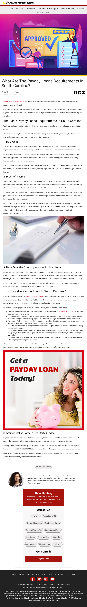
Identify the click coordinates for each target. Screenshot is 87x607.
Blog (37, 574)
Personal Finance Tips (34, 530)
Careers (47, 12)
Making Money (44, 544)
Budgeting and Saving (53, 530)
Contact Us (30, 574)
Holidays (57, 544)
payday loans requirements (35, 296)
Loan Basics (30, 537)
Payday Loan (43, 559)
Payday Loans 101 (49, 516)
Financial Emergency (34, 523)
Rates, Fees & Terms (67, 9)
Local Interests (30, 544)
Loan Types (19, 9)
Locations (41, 9)
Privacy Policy (70, 574)
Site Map (44, 574)
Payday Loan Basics (43, 467)
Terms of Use (58, 574)
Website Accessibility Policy (27, 584)
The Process (31, 9)
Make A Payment (53, 9)
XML (50, 574)
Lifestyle (56, 537)
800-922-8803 (65, 584)
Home (14, 574)
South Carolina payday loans (13, 102)
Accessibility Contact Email (49, 584)
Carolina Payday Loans (65, 311)
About (11, 9)
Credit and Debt (43, 537)
